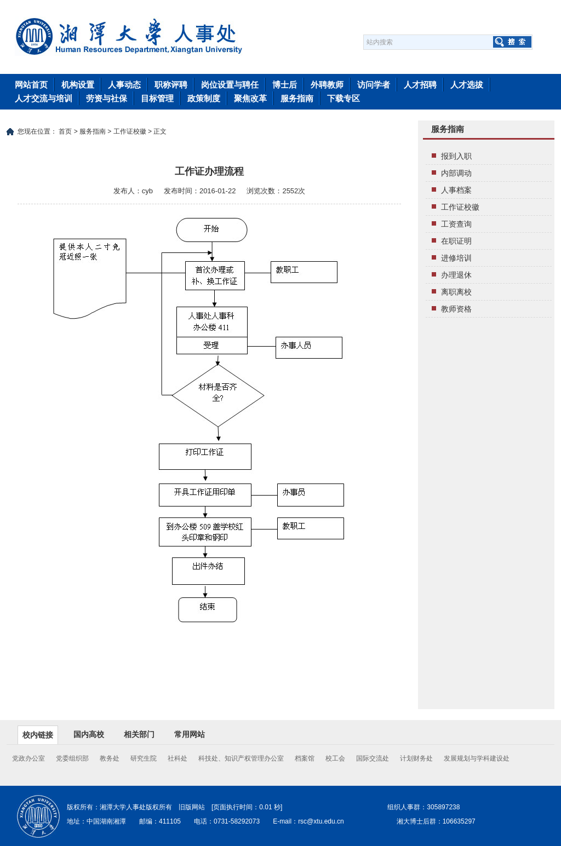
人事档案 (456, 190)
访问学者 (373, 84)
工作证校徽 (129, 131)
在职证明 (456, 241)
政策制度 (203, 98)
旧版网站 (192, 807)
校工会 (335, 758)
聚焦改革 (250, 98)
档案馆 (304, 758)
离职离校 (456, 291)
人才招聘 (420, 84)
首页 (65, 131)
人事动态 (124, 84)
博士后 (284, 84)
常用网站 (189, 734)
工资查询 (456, 224)
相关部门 (139, 734)
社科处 (177, 758)
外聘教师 (327, 84)
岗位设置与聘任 (230, 84)
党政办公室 (28, 758)
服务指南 (296, 98)
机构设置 (77, 84)
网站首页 (31, 84)
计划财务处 (416, 758)
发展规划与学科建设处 (477, 758)
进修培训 (456, 258)
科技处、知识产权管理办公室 (241, 758)
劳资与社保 (106, 98)
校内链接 (37, 734)
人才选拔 (466, 84)
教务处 (109, 758)
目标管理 (157, 98)
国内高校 (88, 734)
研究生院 (143, 758)
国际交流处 (372, 758)
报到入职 (456, 156)
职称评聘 (170, 84)
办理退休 (456, 275)
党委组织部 (72, 758)
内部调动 (456, 173)
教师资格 (456, 308)
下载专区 (343, 98)
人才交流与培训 (43, 98)
